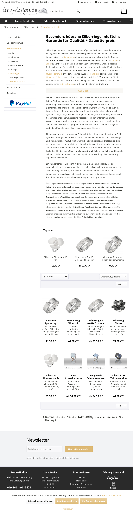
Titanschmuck (13, 87)
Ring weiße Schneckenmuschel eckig (96, 377)
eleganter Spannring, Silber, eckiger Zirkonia (113, 258)
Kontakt (50, 484)
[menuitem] (84, 2)
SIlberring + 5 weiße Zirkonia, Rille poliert (84, 258)
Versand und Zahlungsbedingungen (50, 489)
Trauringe (11, 93)
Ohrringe (12, 69)
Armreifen (13, 61)
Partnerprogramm (50, 477)
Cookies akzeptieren (67, 501)
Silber (49, 63)
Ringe (114, 60)
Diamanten (68, 57)
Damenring (86, 417)
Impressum (66, 509)
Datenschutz (81, 487)
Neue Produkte (14, 37)
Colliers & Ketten (16, 65)
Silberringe (13, 73)
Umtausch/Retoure (50, 480)
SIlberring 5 (49, 420)
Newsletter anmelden (78, 449)
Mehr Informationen (111, 495)
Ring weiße (100, 417)
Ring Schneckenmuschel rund (73, 377)
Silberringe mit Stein (18, 81)
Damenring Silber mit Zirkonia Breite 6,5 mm (73, 322)
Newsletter (81, 480)
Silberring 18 (112, 417)
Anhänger (13, 53)
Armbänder (13, 57)
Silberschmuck (14, 48)
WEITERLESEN (84, 90)
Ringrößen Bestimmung (81, 484)
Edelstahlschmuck (15, 42)
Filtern (48, 276)
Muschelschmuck (54, 73)
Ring (121, 417)
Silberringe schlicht (17, 77)
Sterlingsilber (93, 73)
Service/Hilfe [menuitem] (119, 2)
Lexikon (81, 477)
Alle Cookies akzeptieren (93, 501)
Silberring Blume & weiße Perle (56, 258)
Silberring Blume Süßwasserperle (118, 322)
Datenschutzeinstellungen (40, 501)
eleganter (61, 417)
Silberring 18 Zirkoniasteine (118, 377)
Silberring (49, 417)
